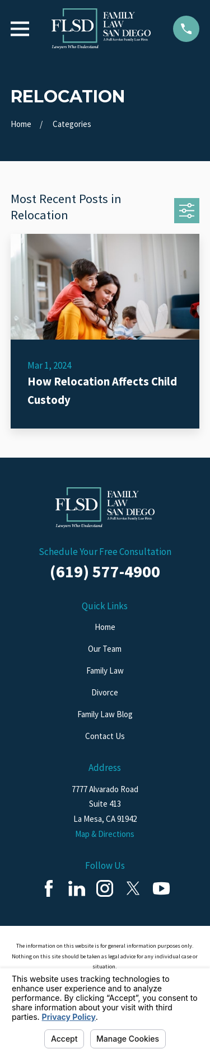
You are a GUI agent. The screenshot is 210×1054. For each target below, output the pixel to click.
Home (105, 627)
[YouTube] (161, 888)
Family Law (105, 670)
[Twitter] (133, 888)
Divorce (104, 692)
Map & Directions (104, 834)
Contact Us (105, 736)
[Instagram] (104, 888)
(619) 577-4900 (105, 571)
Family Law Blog (105, 714)
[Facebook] (48, 888)
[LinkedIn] (76, 888)
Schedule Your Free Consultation (105, 551)
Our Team (105, 648)
